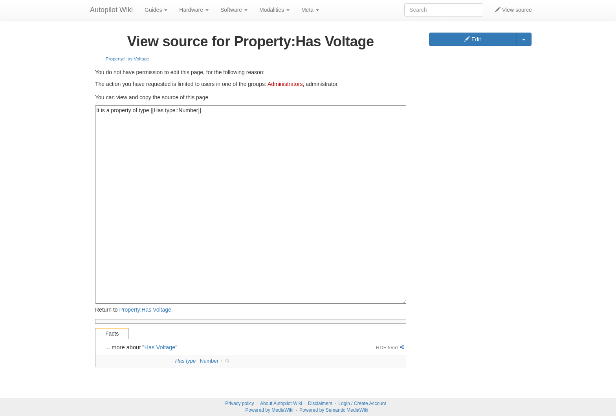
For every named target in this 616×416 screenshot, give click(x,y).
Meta (310, 10)
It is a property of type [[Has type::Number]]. (250, 204)
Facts (112, 333)
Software (234, 10)
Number (209, 361)
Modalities (274, 10)
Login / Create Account (362, 403)
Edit (472, 39)
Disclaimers (320, 403)
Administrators (285, 84)
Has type (185, 361)
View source (513, 10)
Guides (156, 10)
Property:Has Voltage (127, 58)
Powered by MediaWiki (269, 410)
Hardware (194, 10)
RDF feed (387, 347)
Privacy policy (239, 403)
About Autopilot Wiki (281, 403)
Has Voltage (160, 347)
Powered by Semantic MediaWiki (333, 410)
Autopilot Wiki (111, 10)
